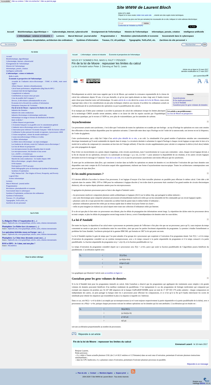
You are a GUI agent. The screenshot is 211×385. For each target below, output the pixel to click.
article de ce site (124, 100)
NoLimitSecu (12, 246)
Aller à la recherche (32, 1)
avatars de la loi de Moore (149, 100)
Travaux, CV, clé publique (113, 40)
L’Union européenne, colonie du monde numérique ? (30, 134)
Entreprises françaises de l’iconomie (24, 105)
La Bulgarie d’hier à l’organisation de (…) (19, 221)
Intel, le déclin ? (17, 120)
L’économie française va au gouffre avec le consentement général (35, 125)
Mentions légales (105, 373)
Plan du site (81, 373)
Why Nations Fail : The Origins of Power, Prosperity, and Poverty (35, 173)
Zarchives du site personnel (173, 40)
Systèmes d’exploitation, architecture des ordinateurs (48, 40)
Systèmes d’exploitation (20, 171)
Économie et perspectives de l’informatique (124, 55)
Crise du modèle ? (24, 98)
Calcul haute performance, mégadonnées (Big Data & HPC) (33, 88)
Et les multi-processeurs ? (183, 100)
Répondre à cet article (89, 334)
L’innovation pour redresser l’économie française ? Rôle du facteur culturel (38, 130)
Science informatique (16, 178)
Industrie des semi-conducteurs (23, 113)
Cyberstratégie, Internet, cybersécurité (70, 32)
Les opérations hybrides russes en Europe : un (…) (23, 232)
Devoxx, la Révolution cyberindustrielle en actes (29, 101)
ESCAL (202, 383)
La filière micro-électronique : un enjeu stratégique (30, 142)
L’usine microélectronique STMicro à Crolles (28, 137)
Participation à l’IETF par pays (23, 166)
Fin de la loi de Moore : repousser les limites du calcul (32, 108)
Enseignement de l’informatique (106, 32)
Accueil (10, 32)
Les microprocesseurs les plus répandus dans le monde (31, 149)
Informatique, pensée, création (166, 32)
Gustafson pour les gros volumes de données (190, 105)
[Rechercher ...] (192, 44)
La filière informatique (20, 139)
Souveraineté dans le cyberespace (178, 36)
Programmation (109, 36)
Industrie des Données (19, 110)
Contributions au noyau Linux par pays (25, 96)
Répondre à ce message (197, 364)
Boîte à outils (13, 76)
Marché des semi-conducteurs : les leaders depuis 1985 (31, 159)
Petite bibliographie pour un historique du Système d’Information (35, 168)
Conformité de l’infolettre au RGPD (130, 26)
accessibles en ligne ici (113, 273)
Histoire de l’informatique (136, 32)
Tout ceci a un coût (113, 158)
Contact (92, 373)
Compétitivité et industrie (21, 93)
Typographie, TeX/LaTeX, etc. (142, 40)
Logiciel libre (13, 176)
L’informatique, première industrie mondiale (27, 156)
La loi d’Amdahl (179, 103)
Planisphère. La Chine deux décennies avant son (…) (24, 238)
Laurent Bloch (201, 76)
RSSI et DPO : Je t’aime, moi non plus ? (18, 243)
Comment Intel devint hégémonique (24, 91)
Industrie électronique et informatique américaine (29, 115)
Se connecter (10, 44)
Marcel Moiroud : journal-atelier (82, 36)
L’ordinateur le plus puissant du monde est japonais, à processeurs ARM (37, 132)
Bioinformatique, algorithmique (33, 32)
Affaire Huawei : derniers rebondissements (27, 86)
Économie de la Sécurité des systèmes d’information (30, 103)
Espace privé (120, 373)
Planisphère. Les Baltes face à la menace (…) (20, 226)
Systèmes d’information (87, 40)
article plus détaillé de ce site (125, 138)
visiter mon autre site (144, 15)
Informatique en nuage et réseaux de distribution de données (33, 117)
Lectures (60, 36)
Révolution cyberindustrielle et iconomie (139, 36)
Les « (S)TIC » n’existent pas (22, 154)
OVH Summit (17, 164)
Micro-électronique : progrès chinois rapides (27, 161)
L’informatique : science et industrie (34, 36)
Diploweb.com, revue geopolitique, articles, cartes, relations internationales (32, 223)
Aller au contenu (17, 1)
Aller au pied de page (48, 1)
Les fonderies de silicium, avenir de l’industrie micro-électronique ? (36, 144)
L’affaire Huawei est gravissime (23, 122)
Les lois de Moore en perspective (180, 113)
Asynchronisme (179, 98)
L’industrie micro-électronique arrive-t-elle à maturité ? (31, 127)
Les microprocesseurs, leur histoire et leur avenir (29, 151)
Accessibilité (5, 1)
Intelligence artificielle (194, 32)
